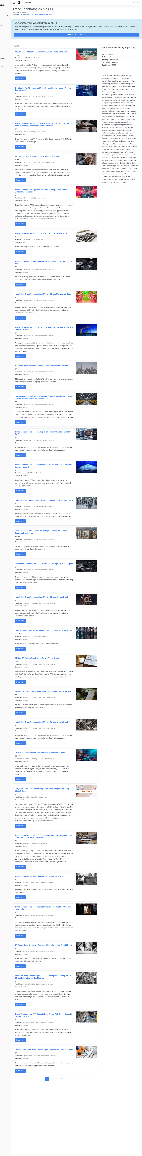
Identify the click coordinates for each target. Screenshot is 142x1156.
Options (7, 30)
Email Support (8, 61)
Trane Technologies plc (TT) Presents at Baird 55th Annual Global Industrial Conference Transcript (55, 893)
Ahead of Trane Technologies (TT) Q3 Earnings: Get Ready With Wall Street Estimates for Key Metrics (55, 1043)
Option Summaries (11, 35)
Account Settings (9, 53)
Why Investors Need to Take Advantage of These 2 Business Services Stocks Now (55, 567)
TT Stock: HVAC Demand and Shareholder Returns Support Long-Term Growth (54, 91)
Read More (38, 81)
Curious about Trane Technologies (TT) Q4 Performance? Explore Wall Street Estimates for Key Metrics (56, 421)
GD (46, 15)
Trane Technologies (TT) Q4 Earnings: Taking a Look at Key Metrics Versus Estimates (56, 343)
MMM (54, 15)
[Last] (74, 1150)
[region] (14, 578)
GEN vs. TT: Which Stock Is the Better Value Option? (55, 700)
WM (65, 15)
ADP (42, 15)
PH (36, 15)
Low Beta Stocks (11, 21)
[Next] (70, 1150)
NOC (68, 15)
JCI (39, 15)
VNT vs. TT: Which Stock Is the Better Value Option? (55, 158)
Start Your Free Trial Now (85, 35)
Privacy (5, 58)
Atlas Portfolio (10, 16)
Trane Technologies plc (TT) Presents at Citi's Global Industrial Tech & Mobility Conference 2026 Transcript (56, 127)
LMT (61, 15)
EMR (57, 15)
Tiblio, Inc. (14, 63)
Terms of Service (15, 58)
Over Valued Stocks (11, 25)
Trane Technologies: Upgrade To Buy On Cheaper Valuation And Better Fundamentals (54, 195)
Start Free (135, 3)
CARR (49, 15)
